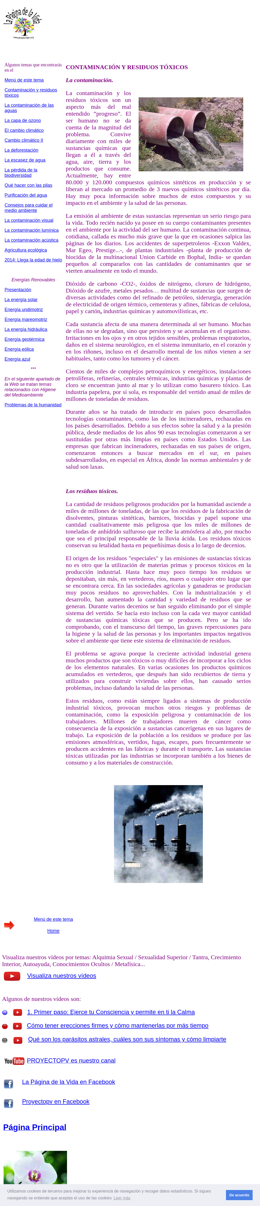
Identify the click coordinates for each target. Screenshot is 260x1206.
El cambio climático (24, 130)
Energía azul (17, 359)
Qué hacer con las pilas (28, 185)
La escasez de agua (25, 160)
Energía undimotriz (24, 309)
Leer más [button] (122, 1198)
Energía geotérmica (24, 339)
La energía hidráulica (26, 329)
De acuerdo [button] (239, 1195)
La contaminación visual (29, 220)
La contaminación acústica (31, 240)
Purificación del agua (26, 195)
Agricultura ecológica (26, 250)
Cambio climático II (24, 140)
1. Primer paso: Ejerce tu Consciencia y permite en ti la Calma (111, 1012)
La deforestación (21, 150)
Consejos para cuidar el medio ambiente (29, 208)
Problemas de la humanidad (33, 404)
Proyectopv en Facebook (56, 1101)
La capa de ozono (23, 120)
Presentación (18, 289)
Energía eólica (19, 349)
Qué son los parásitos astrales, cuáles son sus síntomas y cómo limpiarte (127, 1039)
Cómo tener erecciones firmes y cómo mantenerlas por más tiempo (117, 1025)
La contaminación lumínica (32, 230)
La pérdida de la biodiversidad (21, 172)
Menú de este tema (24, 80)
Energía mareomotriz (26, 319)
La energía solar (21, 299)
